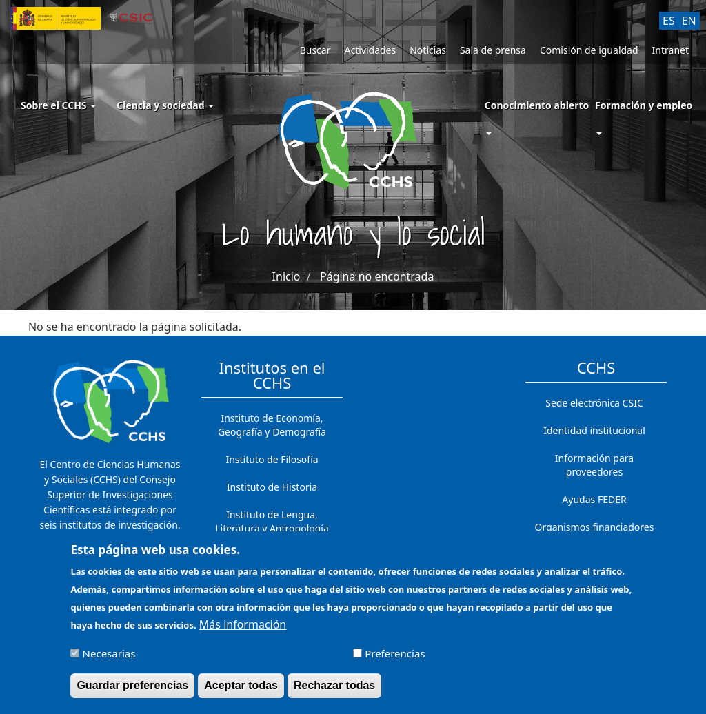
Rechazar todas (334, 692)
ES (669, 20)
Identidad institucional (594, 430)
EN (689, 20)
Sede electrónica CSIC (594, 402)
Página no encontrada (377, 276)
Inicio (286, 276)
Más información (242, 630)
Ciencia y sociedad (165, 105)
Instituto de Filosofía (271, 459)
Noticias (428, 50)
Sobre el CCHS (58, 105)
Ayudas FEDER (594, 499)
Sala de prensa (493, 50)
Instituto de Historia (272, 486)
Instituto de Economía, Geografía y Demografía (272, 424)
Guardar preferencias (132, 692)
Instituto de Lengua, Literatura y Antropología (272, 521)
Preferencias (395, 660)
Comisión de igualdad (589, 50)
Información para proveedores (594, 464)
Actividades (370, 50)
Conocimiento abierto (537, 105)
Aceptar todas (241, 692)
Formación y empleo (643, 105)
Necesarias (109, 660)
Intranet (670, 50)
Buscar (315, 50)
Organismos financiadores (594, 526)
